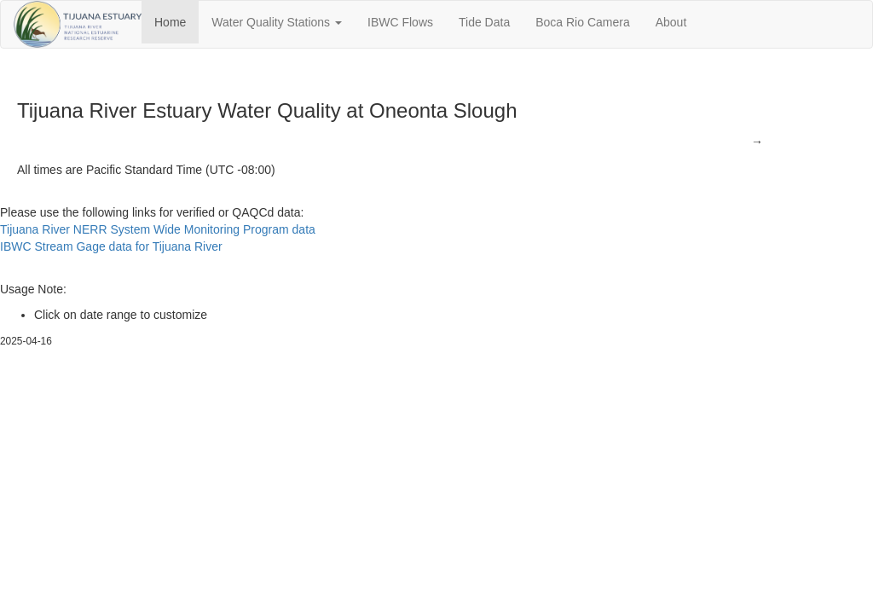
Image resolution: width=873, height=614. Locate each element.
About (671, 22)
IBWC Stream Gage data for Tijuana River (111, 246)
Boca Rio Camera (582, 22)
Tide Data (484, 22)
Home (170, 22)
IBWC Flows (400, 22)
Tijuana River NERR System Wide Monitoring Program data (157, 229)
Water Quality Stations (276, 22)
